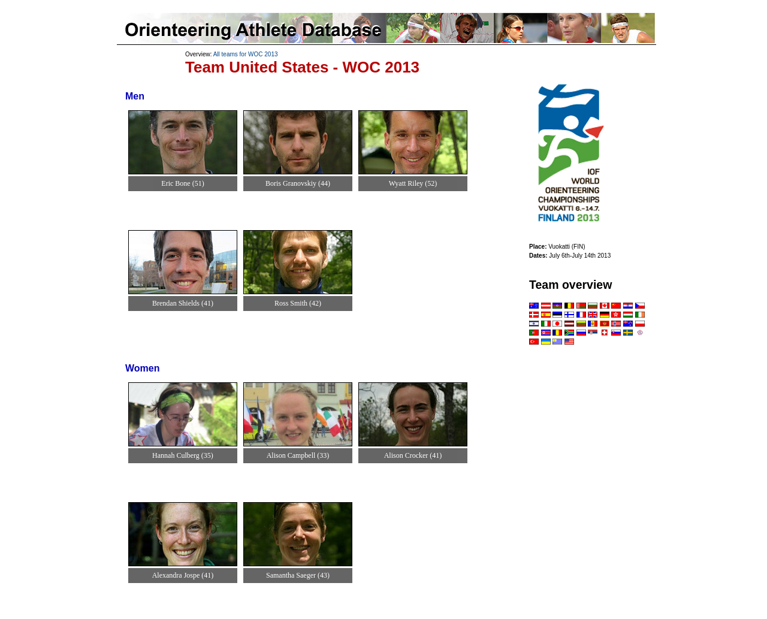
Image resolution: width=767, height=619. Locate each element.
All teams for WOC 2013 (245, 54)
